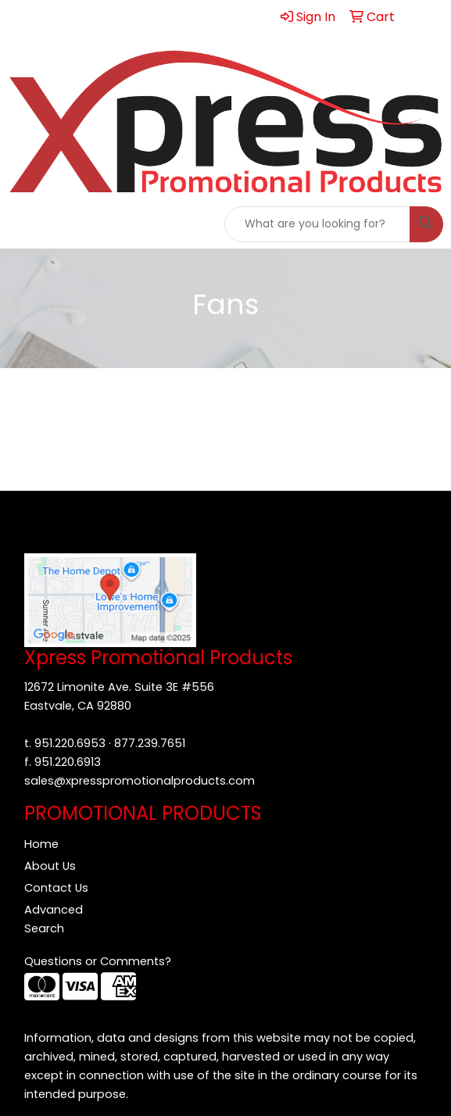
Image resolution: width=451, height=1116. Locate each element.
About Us (50, 866)
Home (41, 844)
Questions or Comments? (97, 961)
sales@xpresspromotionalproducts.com (139, 781)
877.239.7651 (149, 743)
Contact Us (56, 888)
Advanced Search (53, 919)
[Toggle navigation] (24, 224)
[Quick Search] (317, 224)
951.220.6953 (70, 743)
